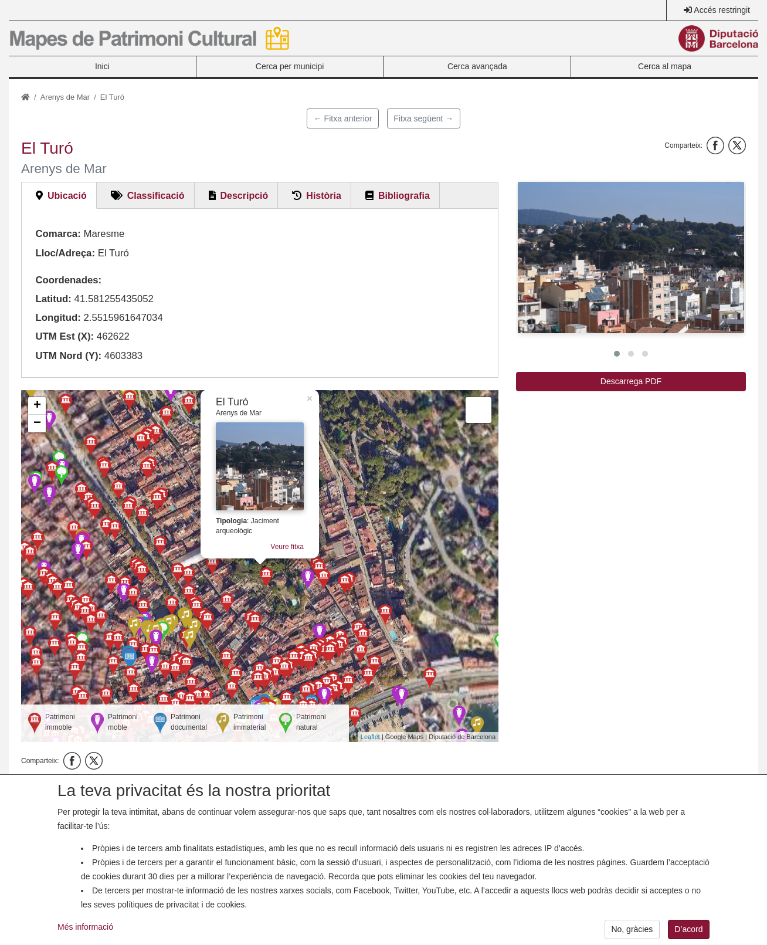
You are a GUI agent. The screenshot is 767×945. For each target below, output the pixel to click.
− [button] (37, 423)
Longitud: (57, 317)
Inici (102, 66)
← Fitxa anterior (343, 118)
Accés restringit (722, 10)
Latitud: (53, 298)
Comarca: (57, 233)
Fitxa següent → (423, 118)
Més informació (85, 935)
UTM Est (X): (64, 336)
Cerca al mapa (664, 66)
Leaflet (370, 736)
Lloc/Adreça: (65, 253)
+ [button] (37, 406)
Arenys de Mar (65, 97)
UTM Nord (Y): (68, 355)
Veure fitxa (287, 547)
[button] (631, 257)
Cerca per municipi (290, 66)
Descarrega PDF (630, 381)
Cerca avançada (477, 66)
